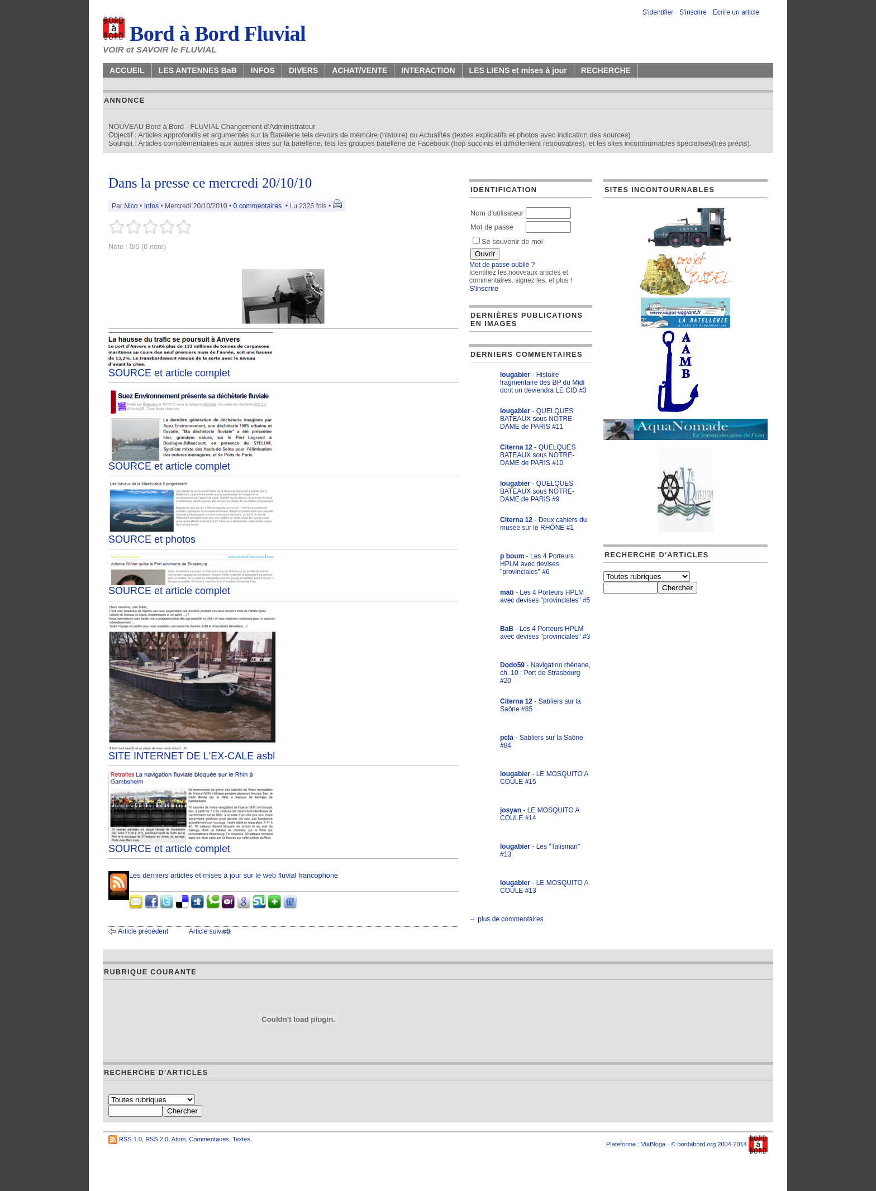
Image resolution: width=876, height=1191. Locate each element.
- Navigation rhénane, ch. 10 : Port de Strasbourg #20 (545, 673)
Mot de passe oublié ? (502, 265)
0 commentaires (259, 206)
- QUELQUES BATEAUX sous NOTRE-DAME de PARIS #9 (537, 491)
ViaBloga (653, 1144)
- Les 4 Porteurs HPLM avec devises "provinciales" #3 (545, 632)
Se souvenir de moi (508, 241)
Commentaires (209, 1139)
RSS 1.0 (130, 1139)
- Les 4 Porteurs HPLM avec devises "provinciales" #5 (545, 596)
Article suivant (210, 931)
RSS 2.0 (156, 1139)
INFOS (263, 70)
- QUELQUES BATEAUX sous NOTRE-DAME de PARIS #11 (537, 419)
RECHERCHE (606, 70)
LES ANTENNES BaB (198, 70)
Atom (179, 1139)
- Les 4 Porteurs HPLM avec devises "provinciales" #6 (537, 564)
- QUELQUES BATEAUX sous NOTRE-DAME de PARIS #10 (537, 455)
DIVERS (303, 70)
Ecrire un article (736, 12)
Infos (151, 206)
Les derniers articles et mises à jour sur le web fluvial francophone (233, 875)
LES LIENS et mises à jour (518, 70)
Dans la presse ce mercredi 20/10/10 (210, 182)
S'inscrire (693, 12)
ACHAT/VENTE (359, 70)
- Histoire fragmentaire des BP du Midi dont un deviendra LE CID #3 (543, 382)
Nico (130, 206)
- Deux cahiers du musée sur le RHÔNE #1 (543, 524)
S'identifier (658, 12)
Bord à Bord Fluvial (204, 33)
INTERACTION (428, 70)
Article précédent (143, 931)
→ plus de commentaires (506, 919)
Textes (241, 1139)
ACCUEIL (127, 70)
